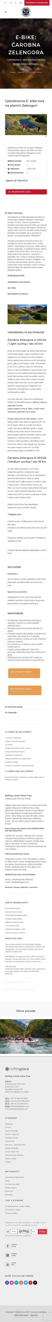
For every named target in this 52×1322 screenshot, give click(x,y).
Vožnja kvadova (11, 1188)
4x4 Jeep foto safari (12, 1184)
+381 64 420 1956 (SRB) (20, 1101)
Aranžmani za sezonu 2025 (37, 3)
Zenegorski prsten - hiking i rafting (17, 1206)
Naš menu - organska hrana (15, 1145)
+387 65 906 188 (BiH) (19, 1098)
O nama (8, 1127)
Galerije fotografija (11, 1148)
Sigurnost (34, 1315)
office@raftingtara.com (19, 1106)
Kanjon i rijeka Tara (12, 1152)
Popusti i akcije (10, 1159)
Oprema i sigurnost (12, 1134)
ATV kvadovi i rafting (12, 1210)
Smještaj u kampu (11, 1138)
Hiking (7, 1181)
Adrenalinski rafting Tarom (14, 1177)
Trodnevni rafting (11, 1213)
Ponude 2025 (21, 72)
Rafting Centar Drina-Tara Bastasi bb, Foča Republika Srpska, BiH (15, 1086)
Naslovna (12, 72)
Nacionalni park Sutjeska (14, 1155)
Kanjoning (8, 1195)
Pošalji (42, 1232)
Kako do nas (9, 1141)
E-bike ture (9, 1191)
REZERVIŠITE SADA (19, 192)
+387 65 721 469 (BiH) (19, 1104)
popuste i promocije (30, 550)
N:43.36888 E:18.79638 (19, 1092)
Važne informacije (11, 1131)
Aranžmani (9, 1124)
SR (21, 3)
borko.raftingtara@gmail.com (16, 1109)
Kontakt (8, 1162)
